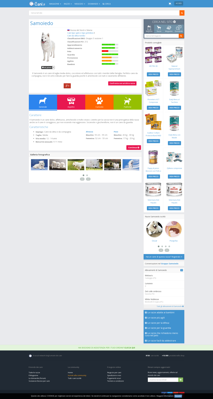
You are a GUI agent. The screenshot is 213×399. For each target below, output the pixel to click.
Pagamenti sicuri (114, 378)
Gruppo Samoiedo (169, 263)
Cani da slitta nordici (76, 35)
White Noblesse (152, 299)
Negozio (79, 3)
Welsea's (149, 275)
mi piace (47, 67)
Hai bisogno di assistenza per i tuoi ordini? (106, 347)
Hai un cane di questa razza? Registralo (164, 256)
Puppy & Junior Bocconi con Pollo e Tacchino (153, 171)
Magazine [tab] (169, 28)
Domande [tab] (179, 28)
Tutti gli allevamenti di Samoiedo (170, 306)
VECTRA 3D (153, 66)
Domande (94, 3)
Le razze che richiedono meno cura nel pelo (161, 334)
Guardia (71, 54)
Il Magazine (33, 375)
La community (73, 367)
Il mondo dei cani (36, 367)
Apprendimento (74, 45)
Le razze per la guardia (158, 327)
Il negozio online (114, 367)
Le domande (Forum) (37, 378)
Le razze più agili (155, 317)
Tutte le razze (34, 372)
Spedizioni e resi (114, 375)
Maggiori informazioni (164, 396)
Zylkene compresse (174, 168)
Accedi (179, 3)
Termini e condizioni (115, 381)
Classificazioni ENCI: (76, 38)
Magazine (55, 3)
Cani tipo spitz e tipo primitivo (80, 33)
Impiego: (40, 132)
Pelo (69, 51)
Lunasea (148, 283)
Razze (68, 3)
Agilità (70, 61)
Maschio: (90, 135)
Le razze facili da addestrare (160, 340)
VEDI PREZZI (153, 74)
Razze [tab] (159, 28)
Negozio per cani (114, 372)
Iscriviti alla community (77, 375)
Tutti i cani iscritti (74, 378)
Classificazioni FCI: (75, 41)
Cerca (107, 3)
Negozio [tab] (149, 28)
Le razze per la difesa (157, 322)
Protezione (72, 58)
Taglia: (39, 135)
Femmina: (90, 138)
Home (70, 372)
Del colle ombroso (153, 291)
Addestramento (74, 48)
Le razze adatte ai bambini (159, 312)
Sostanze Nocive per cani (39, 381)
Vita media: (41, 138)
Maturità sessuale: (44, 142)
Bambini (71, 64)
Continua (133, 147)
